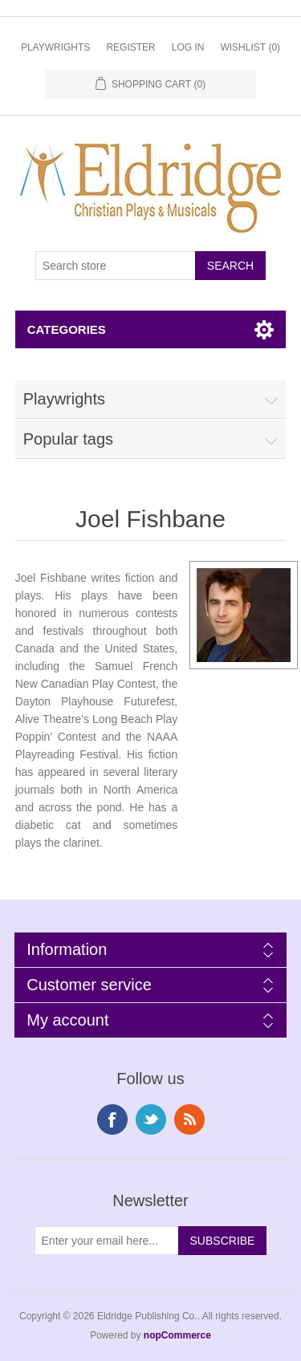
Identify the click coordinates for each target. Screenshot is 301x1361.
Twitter (151, 1119)
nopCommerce (177, 1335)
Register (130, 47)
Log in (188, 47)
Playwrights (55, 47)
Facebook (112, 1119)
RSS (189, 1119)
